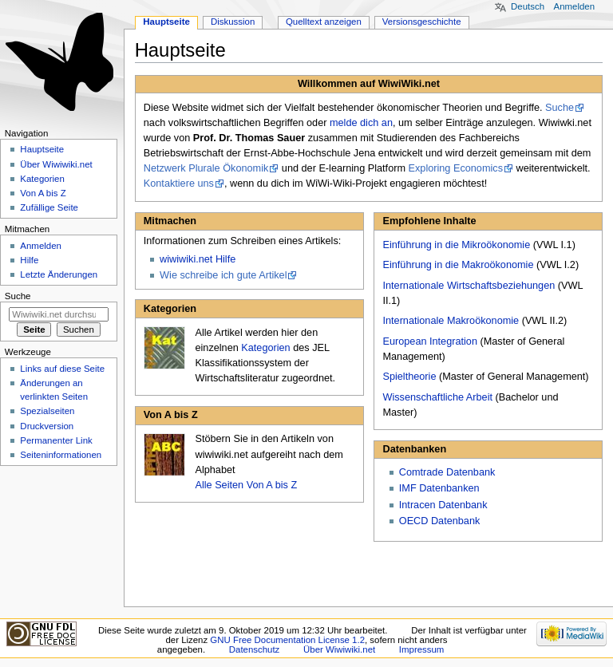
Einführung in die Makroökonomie (457, 264)
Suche (559, 107)
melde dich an (361, 122)
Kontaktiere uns (179, 183)
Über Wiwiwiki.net (56, 164)
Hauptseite (166, 21)
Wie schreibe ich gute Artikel (223, 275)
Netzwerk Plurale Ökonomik (206, 168)
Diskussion (233, 21)
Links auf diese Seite (62, 368)
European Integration (429, 341)
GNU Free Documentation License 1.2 (287, 640)
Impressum (422, 649)
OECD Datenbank (440, 521)
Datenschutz (254, 649)
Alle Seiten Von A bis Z (246, 485)
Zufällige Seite (49, 207)
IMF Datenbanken (439, 488)
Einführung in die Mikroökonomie (456, 245)
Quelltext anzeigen (324, 21)
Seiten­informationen (60, 455)
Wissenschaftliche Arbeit (437, 397)
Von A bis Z (42, 193)
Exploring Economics (456, 168)
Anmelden (574, 6)
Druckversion (46, 426)
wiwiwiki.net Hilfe (197, 259)
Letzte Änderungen (58, 274)
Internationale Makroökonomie (450, 320)
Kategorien (265, 347)
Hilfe (29, 260)
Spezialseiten (47, 411)
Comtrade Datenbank (447, 472)
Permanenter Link (56, 440)
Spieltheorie (409, 376)
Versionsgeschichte (421, 21)
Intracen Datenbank (443, 505)
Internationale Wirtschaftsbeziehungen (468, 285)
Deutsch (527, 6)
